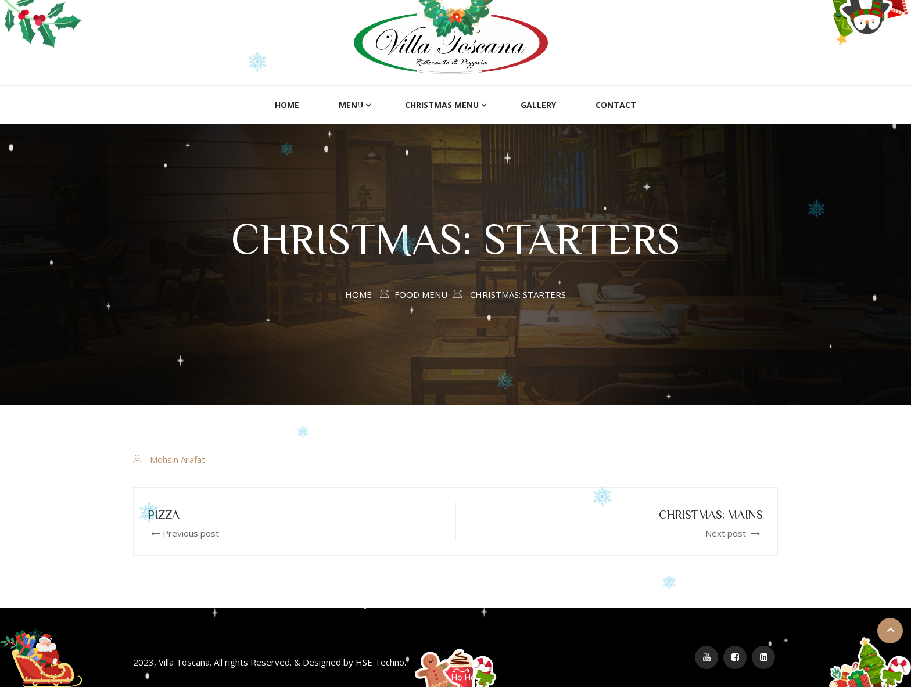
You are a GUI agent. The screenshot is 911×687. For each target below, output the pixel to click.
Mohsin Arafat (177, 459)
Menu (351, 104)
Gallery (538, 104)
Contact (616, 104)
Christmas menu (442, 104)
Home (287, 104)
